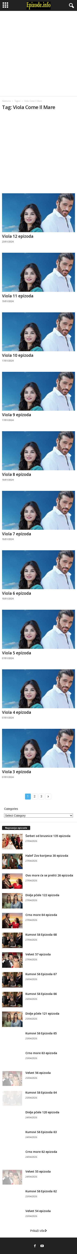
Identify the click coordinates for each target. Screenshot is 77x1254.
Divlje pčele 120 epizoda (42, 1112)
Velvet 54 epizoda (38, 1211)
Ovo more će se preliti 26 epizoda (49, 875)
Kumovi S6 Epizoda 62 (41, 1191)
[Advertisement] (38, 53)
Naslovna (6, 101)
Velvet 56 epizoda (38, 1073)
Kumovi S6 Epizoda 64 (41, 1092)
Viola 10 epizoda (17, 355)
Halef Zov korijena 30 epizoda (46, 856)
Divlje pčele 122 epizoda (42, 895)
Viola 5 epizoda (16, 653)
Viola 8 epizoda (16, 474)
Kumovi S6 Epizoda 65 (41, 1033)
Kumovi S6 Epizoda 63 (41, 1132)
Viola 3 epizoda (16, 771)
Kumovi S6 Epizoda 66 (41, 994)
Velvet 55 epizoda (38, 1171)
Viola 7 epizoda (16, 534)
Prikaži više (38, 1230)
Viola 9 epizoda (16, 414)
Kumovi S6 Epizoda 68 (41, 934)
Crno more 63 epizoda (41, 1053)
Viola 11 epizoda (17, 296)
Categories (11, 808)
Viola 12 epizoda (17, 236)
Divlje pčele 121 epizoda (42, 1013)
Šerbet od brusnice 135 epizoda (47, 836)
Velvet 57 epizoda (38, 954)
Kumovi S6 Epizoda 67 (41, 974)
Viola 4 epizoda (16, 712)
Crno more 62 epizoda (41, 1152)
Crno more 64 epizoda (41, 915)
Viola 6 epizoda (16, 593)
